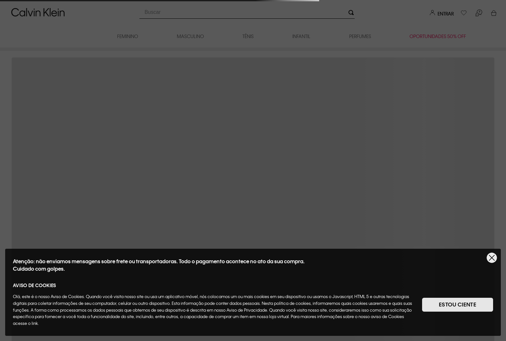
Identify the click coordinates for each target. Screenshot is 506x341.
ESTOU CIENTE (457, 304)
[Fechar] (492, 258)
